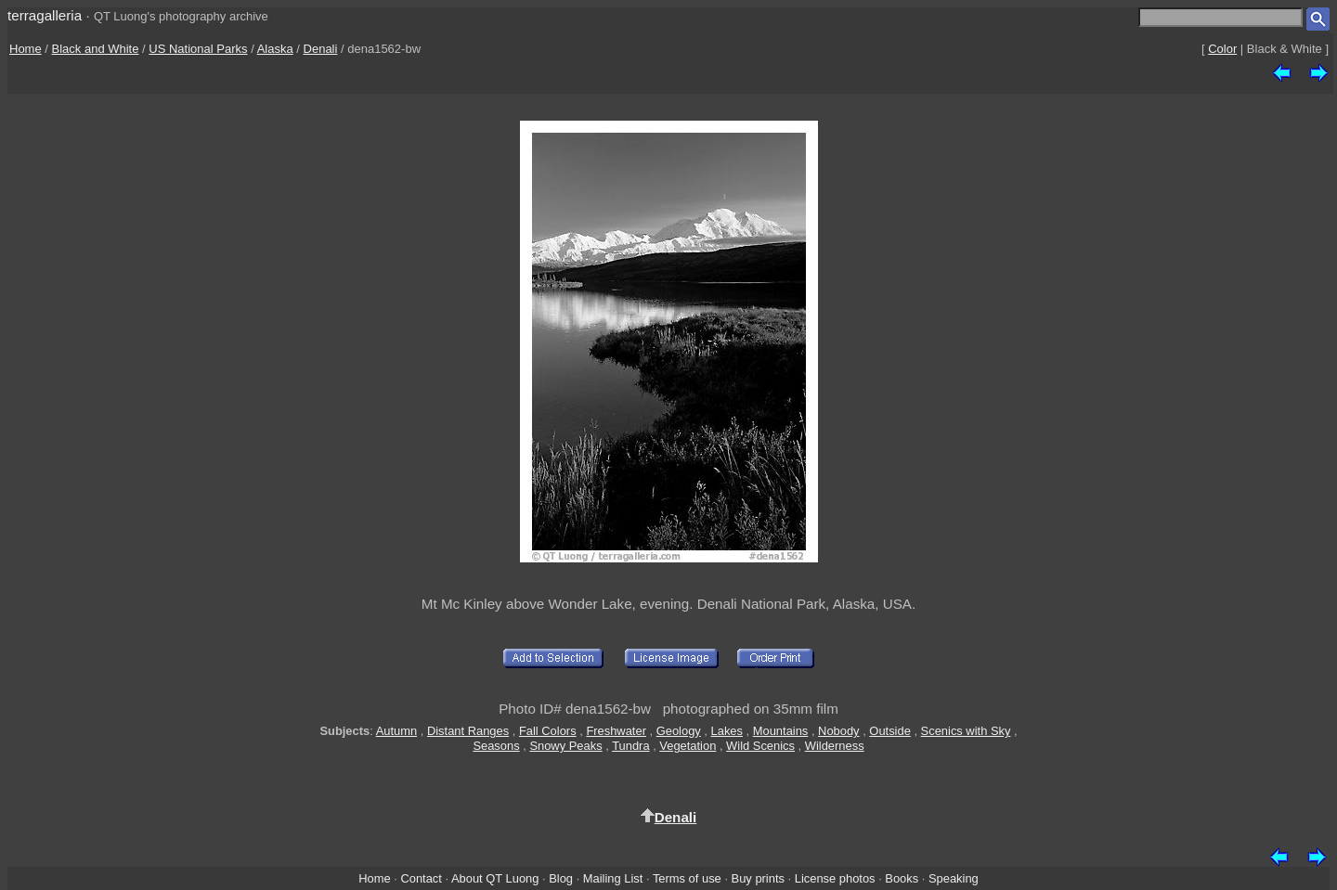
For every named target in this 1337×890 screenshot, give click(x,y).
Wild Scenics (760, 746)
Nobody (839, 731)
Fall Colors (548, 731)
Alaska (275, 49)
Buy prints (758, 878)
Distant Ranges (468, 731)
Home (25, 49)
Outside (889, 731)
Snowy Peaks (565, 746)
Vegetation (687, 746)
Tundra (630, 746)
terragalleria (44, 15)
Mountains (781, 731)
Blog (561, 878)
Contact (420, 878)
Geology (678, 731)
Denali (321, 49)
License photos (835, 878)
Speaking (953, 878)
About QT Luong (495, 878)
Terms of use (687, 878)
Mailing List (613, 878)
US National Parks (198, 49)
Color (1222, 49)
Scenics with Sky (966, 731)
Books (901, 878)
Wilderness (834, 746)
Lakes (727, 731)
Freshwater (616, 731)
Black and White (95, 49)
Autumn (396, 731)
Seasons (496, 746)
